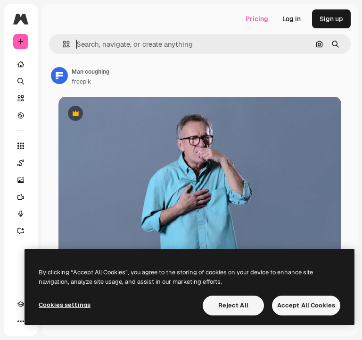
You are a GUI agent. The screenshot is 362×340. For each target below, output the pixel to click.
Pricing (257, 19)
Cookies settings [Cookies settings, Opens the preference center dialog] (64, 305)
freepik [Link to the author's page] (81, 81)
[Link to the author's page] (59, 75)
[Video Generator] (20, 196)
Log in (291, 19)
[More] (20, 321)
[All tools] (20, 145)
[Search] (20, 81)
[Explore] (20, 115)
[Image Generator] (20, 179)
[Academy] (20, 304)
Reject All (233, 305)
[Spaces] (20, 162)
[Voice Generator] (20, 213)
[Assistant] (20, 230)
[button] (62, 44)
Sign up (331, 19)
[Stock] (20, 98)
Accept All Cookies (306, 305)
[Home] (20, 64)
